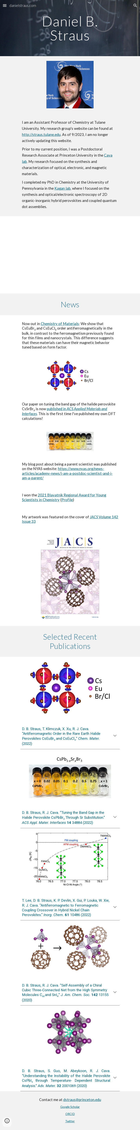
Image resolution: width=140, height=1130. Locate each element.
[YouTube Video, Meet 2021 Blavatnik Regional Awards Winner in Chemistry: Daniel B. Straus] (70, 255)
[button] (4, 5)
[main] (70, 28)
